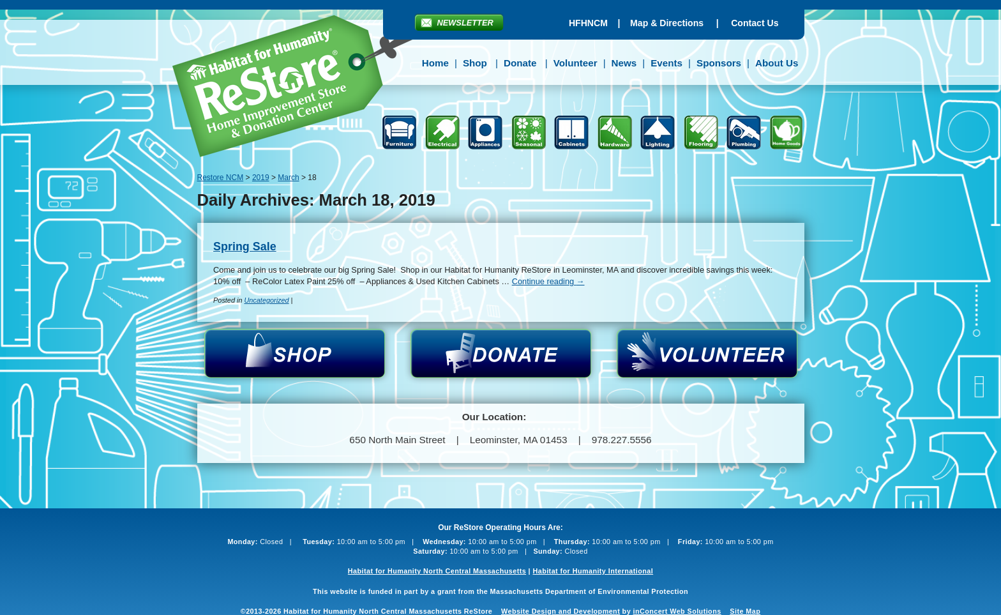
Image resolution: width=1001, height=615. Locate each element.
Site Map (745, 611)
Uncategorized (266, 300)
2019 (260, 177)
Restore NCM (301, 88)
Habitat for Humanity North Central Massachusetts (437, 571)
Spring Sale (244, 246)
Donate (520, 62)
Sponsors (718, 62)
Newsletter (465, 22)
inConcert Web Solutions (677, 611)
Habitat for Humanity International (592, 571)
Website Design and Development (560, 611)
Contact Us (754, 23)
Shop (475, 62)
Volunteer (575, 62)
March (288, 177)
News (624, 62)
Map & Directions (667, 23)
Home (435, 62)
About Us (777, 62)
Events (666, 62)
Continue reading (548, 281)
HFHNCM (588, 23)
